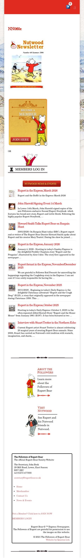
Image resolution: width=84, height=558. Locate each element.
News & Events (24, 500)
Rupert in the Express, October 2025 (38, 305)
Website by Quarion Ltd (57, 539)
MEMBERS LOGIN (22, 518)
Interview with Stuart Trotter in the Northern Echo (47, 322)
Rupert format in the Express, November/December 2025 (47, 266)
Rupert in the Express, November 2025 (40, 285)
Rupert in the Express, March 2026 (37, 190)
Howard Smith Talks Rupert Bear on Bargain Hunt (43, 225)
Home (19, 486)
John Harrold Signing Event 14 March (40, 203)
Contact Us (22, 495)
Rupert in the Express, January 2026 (39, 244)
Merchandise (22, 491)
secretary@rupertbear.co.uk (27, 477)
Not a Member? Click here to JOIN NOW (32, 513)
